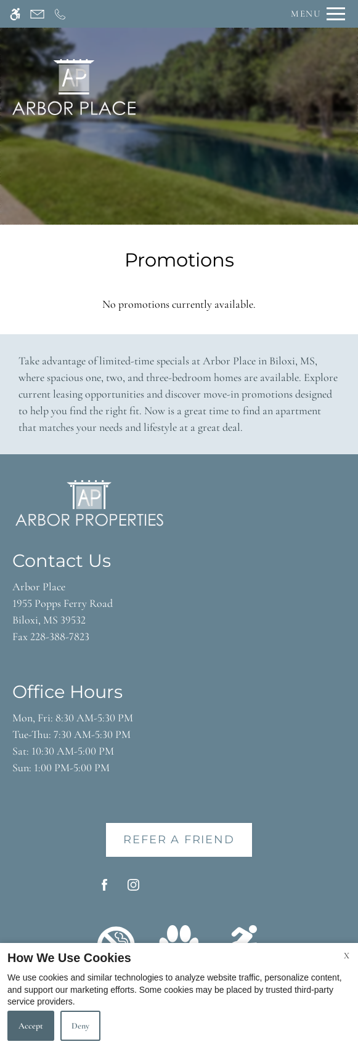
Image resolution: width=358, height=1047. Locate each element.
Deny (80, 1026)
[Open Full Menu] (314, 14)
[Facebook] (104, 890)
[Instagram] (133, 890)
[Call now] (60, 14)
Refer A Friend (178, 839)
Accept (30, 1026)
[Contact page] (37, 14)
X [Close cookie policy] (346, 955)
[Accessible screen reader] (15, 14)
